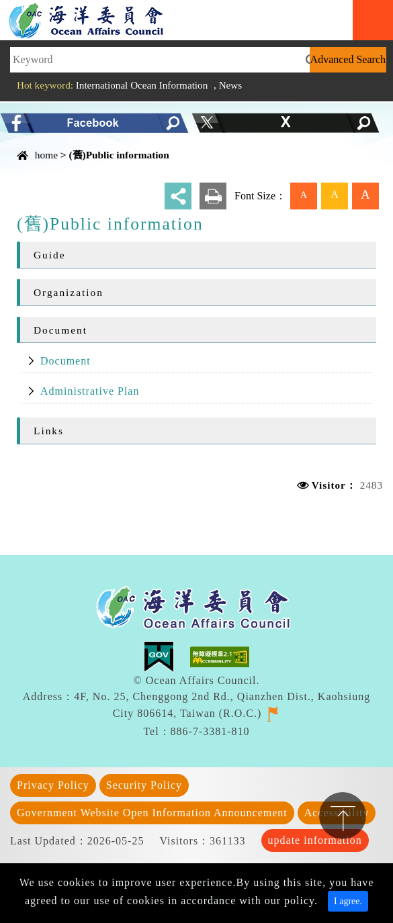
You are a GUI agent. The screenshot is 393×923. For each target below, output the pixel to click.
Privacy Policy (53, 785)
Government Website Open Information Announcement (152, 812)
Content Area (42, 143)
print (213, 196)
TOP (342, 815)
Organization (68, 292)
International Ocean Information (142, 85)
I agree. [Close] (348, 901)
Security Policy (144, 785)
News (231, 85)
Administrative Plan (89, 391)
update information (315, 840)
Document (60, 330)
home (46, 154)
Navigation (373, 20)
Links (49, 430)
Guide (50, 254)
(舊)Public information (119, 154)
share (178, 196)
